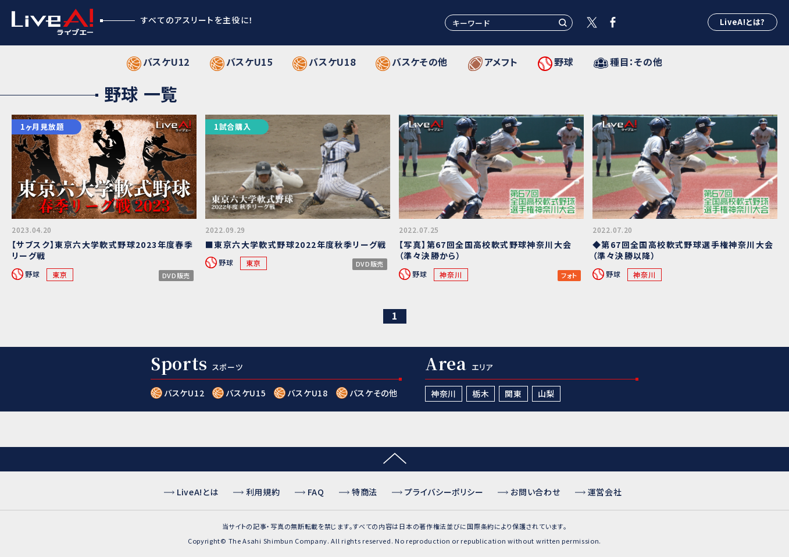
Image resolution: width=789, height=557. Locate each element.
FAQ (316, 492)
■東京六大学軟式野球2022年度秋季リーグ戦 (296, 244)
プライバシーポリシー (444, 492)
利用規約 (263, 492)
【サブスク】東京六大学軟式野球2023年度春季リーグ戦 (102, 250)
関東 (513, 393)
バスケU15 (246, 393)
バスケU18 (307, 393)
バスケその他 (373, 393)
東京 (59, 274)
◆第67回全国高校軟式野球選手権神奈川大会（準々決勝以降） (682, 250)
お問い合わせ (535, 492)
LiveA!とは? (742, 21)
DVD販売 (176, 275)
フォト (569, 275)
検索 (563, 23)
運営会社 (605, 492)
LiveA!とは (198, 492)
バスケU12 (184, 393)
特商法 (364, 492)
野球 (32, 274)
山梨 (546, 393)
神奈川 (451, 274)
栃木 (480, 393)
